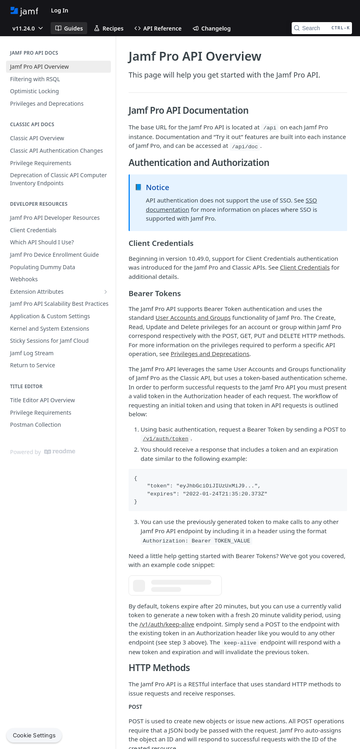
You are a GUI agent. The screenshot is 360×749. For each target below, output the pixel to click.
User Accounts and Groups (193, 317)
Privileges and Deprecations (210, 354)
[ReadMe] (59, 451)
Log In (59, 10)
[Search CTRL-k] (322, 28)
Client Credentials (305, 267)
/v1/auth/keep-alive (166, 624)
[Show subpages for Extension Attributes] (105, 292)
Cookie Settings (34, 735)
